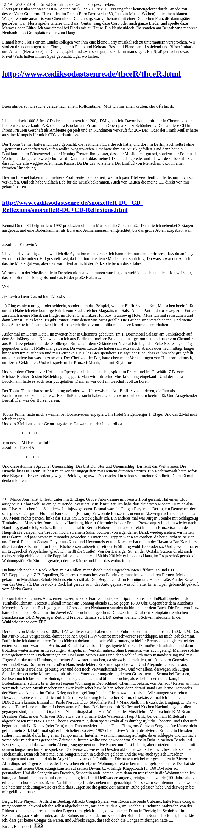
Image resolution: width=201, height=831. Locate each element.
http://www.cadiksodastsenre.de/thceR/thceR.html (91, 73)
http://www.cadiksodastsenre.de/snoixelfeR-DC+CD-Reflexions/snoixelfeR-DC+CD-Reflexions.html (72, 206)
